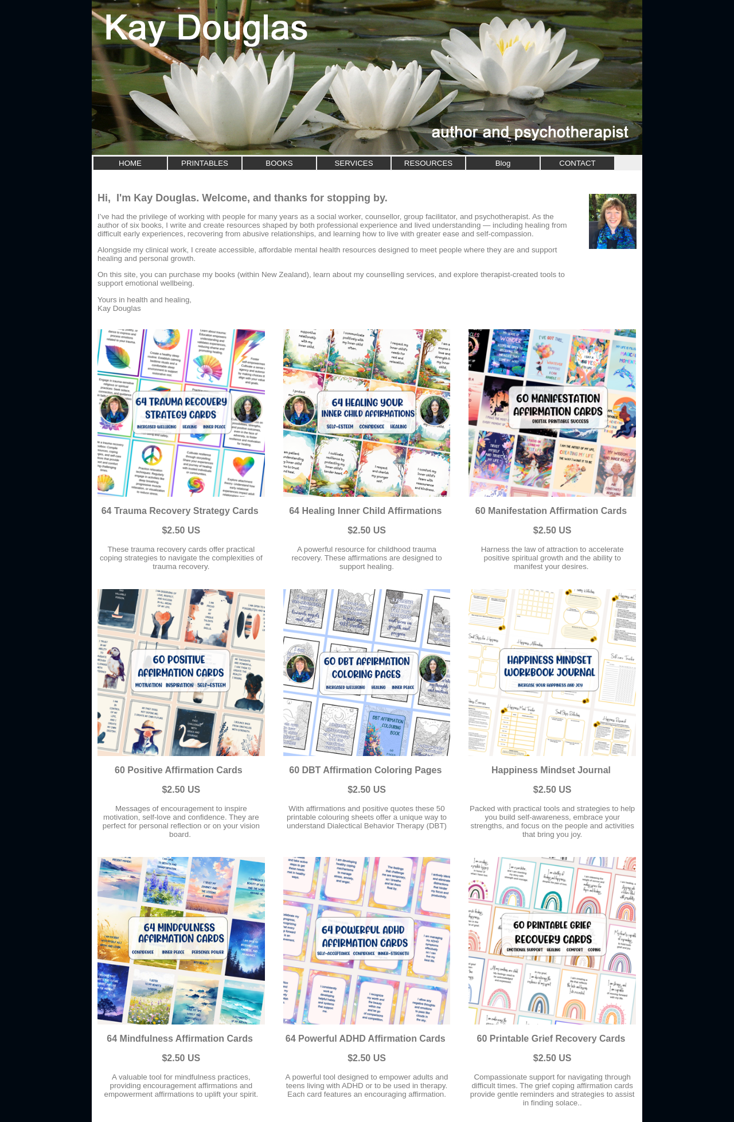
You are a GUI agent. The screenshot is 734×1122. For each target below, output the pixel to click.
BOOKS (279, 163)
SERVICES (353, 163)
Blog (503, 163)
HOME (130, 163)
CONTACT (577, 163)
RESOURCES (428, 163)
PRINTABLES (204, 163)
